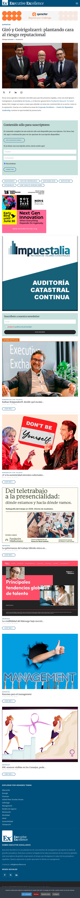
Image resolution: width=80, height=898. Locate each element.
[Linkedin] (16, 875)
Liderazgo (6, 803)
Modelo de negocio (9, 809)
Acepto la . (19, 327)
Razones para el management (17, 694)
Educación (6, 790)
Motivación (6, 812)
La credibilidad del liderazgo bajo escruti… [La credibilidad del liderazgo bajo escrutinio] (23, 621)
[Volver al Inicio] (23, 3)
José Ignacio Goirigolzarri (31, 185)
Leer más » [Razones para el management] (8, 701)
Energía (5, 793)
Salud (4, 818)
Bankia (27, 101)
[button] (77, 3)
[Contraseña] (40, 158)
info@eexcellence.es (18, 864)
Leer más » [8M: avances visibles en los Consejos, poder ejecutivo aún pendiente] (8, 774)
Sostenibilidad (49, 181)
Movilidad (6, 815)
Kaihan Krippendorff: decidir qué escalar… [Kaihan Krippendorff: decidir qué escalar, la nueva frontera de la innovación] (23, 402)
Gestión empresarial (29, 181)
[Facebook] (5, 875)
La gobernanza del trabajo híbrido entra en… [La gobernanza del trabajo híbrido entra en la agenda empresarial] (24, 548)
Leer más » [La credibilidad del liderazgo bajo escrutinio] (8, 628)
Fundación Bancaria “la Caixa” (62, 101)
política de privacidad (23, 327)
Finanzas (5, 796)
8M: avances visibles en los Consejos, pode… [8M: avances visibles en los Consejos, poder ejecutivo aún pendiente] (24, 767)
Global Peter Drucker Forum (12, 800)
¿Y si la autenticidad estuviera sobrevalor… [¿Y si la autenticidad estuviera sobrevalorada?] (23, 475)
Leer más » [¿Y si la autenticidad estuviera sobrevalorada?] (8, 482)
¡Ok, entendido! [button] (26, 894)
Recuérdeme (10, 164)
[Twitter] (10, 875)
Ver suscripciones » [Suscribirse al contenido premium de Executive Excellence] (14, 140)
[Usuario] (40, 152)
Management (9, 181)
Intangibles (9, 185)
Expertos (6, 25)
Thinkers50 (6, 825)
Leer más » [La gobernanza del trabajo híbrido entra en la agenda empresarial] (8, 555)
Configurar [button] (56, 894)
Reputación (65, 181)
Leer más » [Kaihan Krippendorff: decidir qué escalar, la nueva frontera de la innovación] (8, 408)
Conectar (10, 169)
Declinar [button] (36, 894)
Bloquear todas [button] (45, 894)
